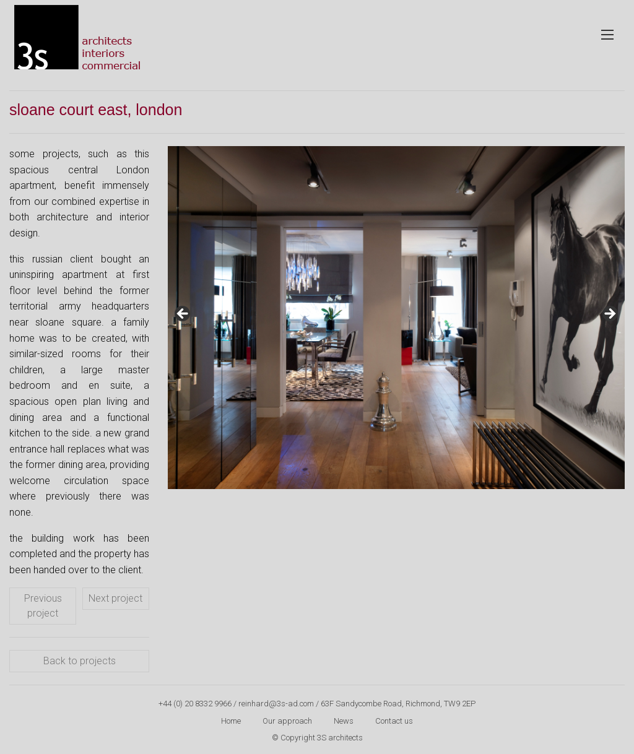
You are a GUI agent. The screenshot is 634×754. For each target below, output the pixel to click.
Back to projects (79, 661)
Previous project (43, 605)
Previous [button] (183, 314)
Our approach (287, 721)
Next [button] (609, 314)
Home (231, 721)
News (344, 721)
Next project (115, 598)
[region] (396, 317)
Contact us (394, 721)
